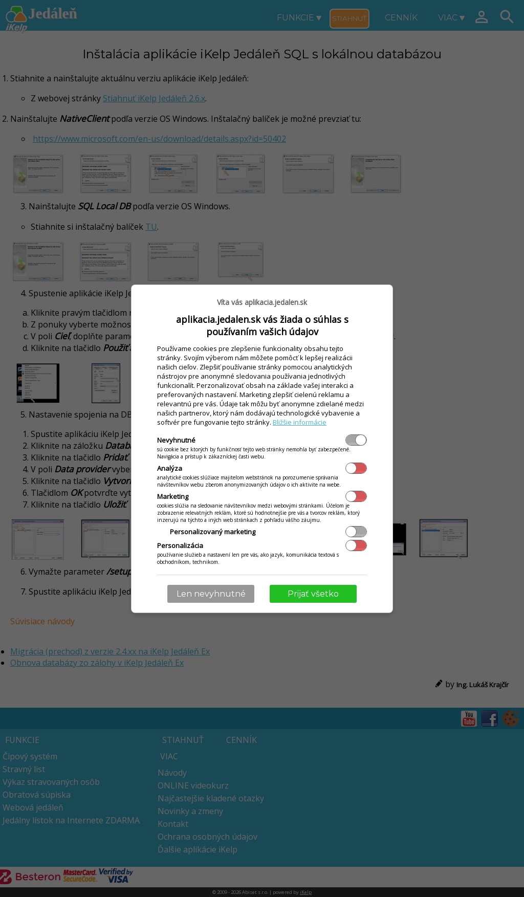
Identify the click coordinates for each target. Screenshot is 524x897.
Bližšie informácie (299, 422)
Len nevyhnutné (211, 594)
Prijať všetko (313, 594)
